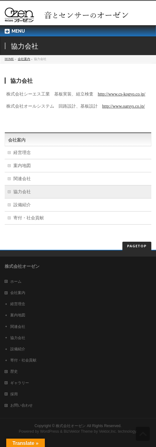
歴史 (14, 371)
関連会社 (22, 178)
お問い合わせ (21, 405)
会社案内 (24, 59)
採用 (14, 394)
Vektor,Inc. (108, 431)
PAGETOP (137, 246)
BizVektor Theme (78, 431)
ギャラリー (19, 383)
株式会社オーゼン (71, 426)
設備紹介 (22, 205)
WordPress (49, 431)
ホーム (15, 281)
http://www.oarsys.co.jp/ (123, 106)
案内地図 (22, 165)
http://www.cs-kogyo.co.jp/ (121, 94)
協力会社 (22, 191)
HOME (9, 59)
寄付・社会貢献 (28, 218)
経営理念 (22, 152)
